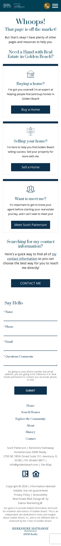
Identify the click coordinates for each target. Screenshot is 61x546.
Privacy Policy (22, 495)
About (30, 425)
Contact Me (30, 283)
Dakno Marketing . (30, 503)
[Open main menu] (55, 6)
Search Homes (30, 412)
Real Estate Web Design (28, 499)
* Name (8, 312)
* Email (8, 342)
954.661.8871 (37, 460)
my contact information (31, 256)
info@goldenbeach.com (24, 464)
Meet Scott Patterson (30, 225)
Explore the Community (30, 419)
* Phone (8, 327)
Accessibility (40, 495)
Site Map (46, 464)
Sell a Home (31, 167)
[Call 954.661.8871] (47, 6)
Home (30, 406)
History (30, 432)
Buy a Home (30, 109)
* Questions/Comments (18, 356)
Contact (30, 439)
